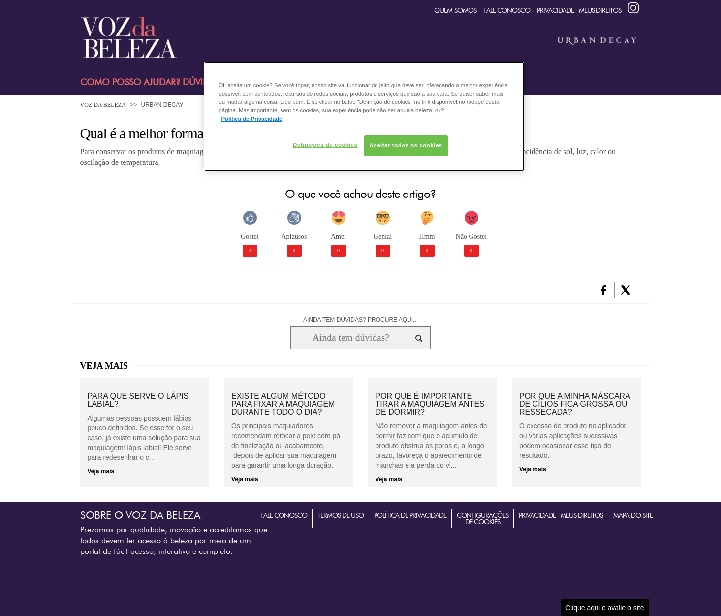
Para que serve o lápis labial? (138, 400)
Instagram (633, 7)
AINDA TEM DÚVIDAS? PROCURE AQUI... (360, 320)
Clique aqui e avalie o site (604, 608)
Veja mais (101, 471)
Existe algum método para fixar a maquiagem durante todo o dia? (283, 404)
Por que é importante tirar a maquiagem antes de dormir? (430, 404)
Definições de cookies (325, 145)
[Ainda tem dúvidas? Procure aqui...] (350, 337)
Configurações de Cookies (482, 518)
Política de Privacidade (410, 515)
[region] (364, 116)
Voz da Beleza (103, 104)
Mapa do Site (633, 515)
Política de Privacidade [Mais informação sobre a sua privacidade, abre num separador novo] (251, 119)
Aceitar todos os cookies (406, 145)
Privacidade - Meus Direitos (579, 10)
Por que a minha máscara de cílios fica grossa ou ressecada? (574, 404)
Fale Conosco (506, 10)
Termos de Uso (340, 515)
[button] (604, 290)
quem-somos (455, 10)
